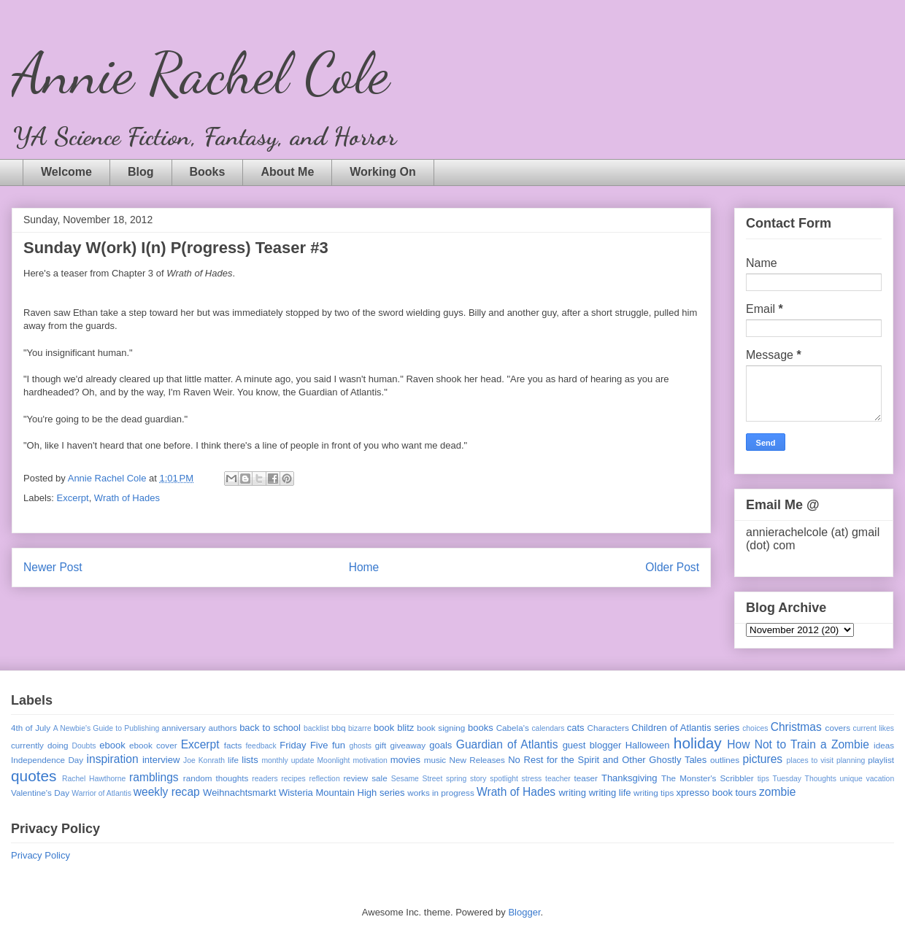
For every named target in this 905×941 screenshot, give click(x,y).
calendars (547, 728)
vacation (880, 779)
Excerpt (73, 497)
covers (837, 727)
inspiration (113, 759)
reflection (324, 779)
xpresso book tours (717, 792)
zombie (777, 792)
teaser (585, 778)
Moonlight (333, 760)
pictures (763, 759)
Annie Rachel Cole (200, 73)
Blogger (524, 912)
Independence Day (47, 759)
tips (763, 779)
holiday (698, 743)
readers (264, 779)
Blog (141, 172)
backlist (316, 728)
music (435, 759)
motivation (370, 760)
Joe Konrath (204, 760)
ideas (884, 745)
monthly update (287, 760)
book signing (441, 727)
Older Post (672, 567)
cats (576, 727)
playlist (881, 759)
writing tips (654, 792)
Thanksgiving (629, 777)
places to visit (810, 760)
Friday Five (304, 745)
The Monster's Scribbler (707, 778)
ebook (112, 745)
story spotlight (494, 779)
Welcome (66, 172)
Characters (608, 727)
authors (223, 727)
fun (338, 745)
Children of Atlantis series (685, 727)
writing (572, 792)
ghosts (360, 746)
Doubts (84, 746)
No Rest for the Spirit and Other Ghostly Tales (607, 759)
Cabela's (512, 727)
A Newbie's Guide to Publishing (106, 728)
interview (161, 759)
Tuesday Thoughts (804, 779)
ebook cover (153, 745)
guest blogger (592, 745)
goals (440, 745)
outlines (724, 759)
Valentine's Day (40, 792)
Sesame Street (417, 779)
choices (755, 728)
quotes (33, 775)
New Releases (477, 759)
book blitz (394, 727)
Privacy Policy (40, 855)
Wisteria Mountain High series (342, 792)
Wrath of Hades (127, 497)
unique (851, 779)
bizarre (359, 728)
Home (364, 567)
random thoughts (216, 778)
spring (456, 779)
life (233, 759)
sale (379, 778)
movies (405, 759)
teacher (558, 779)
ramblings (154, 777)
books (480, 727)
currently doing (39, 745)
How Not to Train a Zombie (798, 744)
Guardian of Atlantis (507, 744)
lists (250, 759)
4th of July (30, 727)
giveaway (407, 745)
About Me (287, 172)
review (355, 778)
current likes (873, 728)
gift (381, 745)
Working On (382, 172)
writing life (610, 792)
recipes (293, 779)
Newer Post (52, 567)
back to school (270, 727)
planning (850, 760)
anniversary (183, 727)
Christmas (796, 727)
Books (208, 172)
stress (532, 779)
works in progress (440, 792)
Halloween (647, 745)
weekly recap (167, 792)
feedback (260, 746)
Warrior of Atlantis (101, 793)
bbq (338, 727)
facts (233, 745)
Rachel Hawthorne (94, 779)
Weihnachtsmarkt (239, 792)
